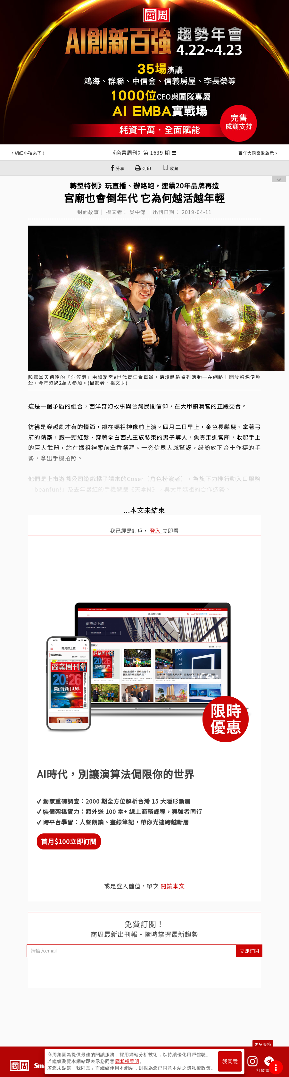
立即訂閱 (249, 950)
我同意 (230, 1061)
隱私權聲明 (127, 1061)
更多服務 (262, 1044)
